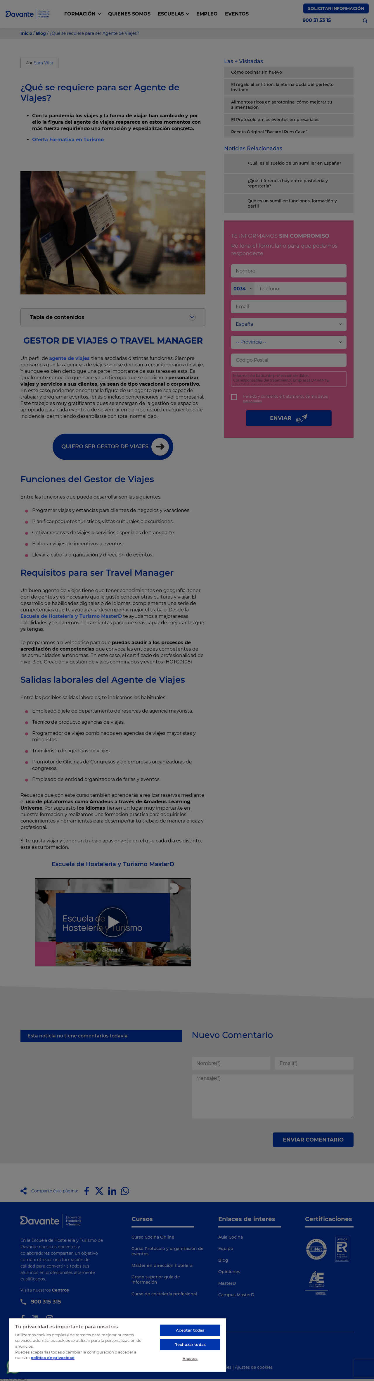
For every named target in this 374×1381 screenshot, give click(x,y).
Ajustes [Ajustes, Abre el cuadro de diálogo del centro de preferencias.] (190, 1358)
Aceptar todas (190, 1330)
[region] (117, 1345)
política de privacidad (53, 1357)
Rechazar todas (190, 1344)
